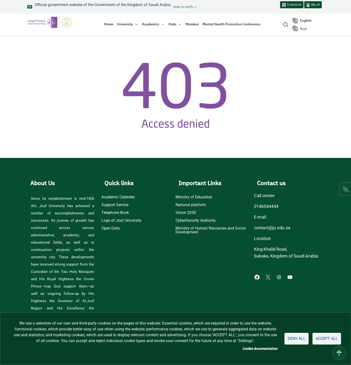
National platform (190, 205)
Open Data (110, 228)
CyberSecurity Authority (196, 220)
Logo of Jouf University (121, 220)
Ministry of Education (194, 197)
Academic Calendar (118, 197)
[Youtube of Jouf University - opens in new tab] (291, 277)
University (125, 24)
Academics (150, 24)
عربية (303, 28)
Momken (192, 24)
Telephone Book (115, 213)
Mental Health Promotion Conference (231, 24)
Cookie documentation (258, 349)
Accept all (326, 338)
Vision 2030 (186, 213)
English (306, 20)
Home (108, 24)
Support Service (115, 205)
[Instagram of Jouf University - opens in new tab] (279, 277)
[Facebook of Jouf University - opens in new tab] (256, 277)
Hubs (172, 24)
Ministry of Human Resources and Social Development (211, 230)
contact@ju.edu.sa (271, 227)
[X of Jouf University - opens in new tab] (268, 277)
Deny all (294, 338)
